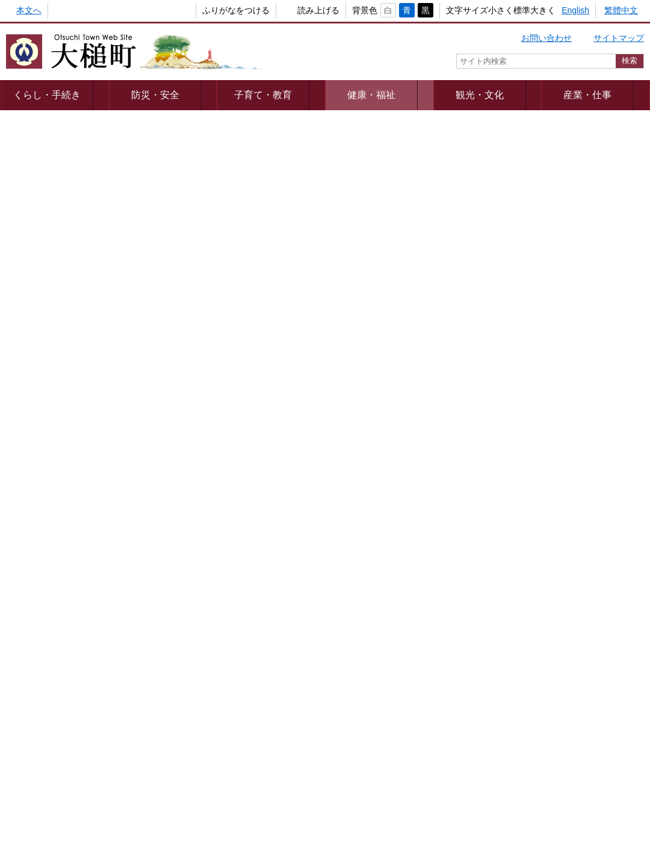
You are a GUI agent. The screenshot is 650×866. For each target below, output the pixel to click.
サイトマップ (618, 38)
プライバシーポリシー (194, 772)
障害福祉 (520, 282)
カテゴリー (512, 636)
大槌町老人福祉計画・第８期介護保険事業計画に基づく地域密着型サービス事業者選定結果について (123, 475)
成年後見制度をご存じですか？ (77, 244)
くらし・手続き (47, 94)
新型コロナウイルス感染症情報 (562, 174)
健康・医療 (524, 196)
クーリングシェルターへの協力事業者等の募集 (338, 361)
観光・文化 (418, 94)
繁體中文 (621, 10)
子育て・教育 (232, 94)
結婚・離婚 (525, 383)
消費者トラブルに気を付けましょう (317, 244)
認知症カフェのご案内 (60, 219)
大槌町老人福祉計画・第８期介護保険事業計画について (355, 467)
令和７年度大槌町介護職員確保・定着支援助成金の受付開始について (355, 327)
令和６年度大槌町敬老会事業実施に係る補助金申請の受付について (355, 394)
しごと (600, 444)
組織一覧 (317, 804)
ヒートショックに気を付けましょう (85, 294)
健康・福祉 (325, 94)
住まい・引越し (525, 505)
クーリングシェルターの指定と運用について (102, 386)
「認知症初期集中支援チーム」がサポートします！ (347, 219)
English (575, 10)
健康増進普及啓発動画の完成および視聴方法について (119, 194)
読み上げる (298, 10)
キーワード (512, 657)
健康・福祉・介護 (525, 566)
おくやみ (600, 566)
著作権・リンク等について (307, 772)
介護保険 (520, 239)
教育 (525, 444)
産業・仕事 (510, 94)
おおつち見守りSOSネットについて (86, 269)
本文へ (29, 10)
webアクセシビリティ (420, 772)
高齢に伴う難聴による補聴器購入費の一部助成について (123, 361)
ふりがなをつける (216, 10)
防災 (600, 505)
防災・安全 (140, 94)
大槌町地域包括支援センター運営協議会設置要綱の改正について (355, 434)
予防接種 (520, 217)
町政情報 (603, 94)
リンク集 (499, 772)
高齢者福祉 (524, 261)
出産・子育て (600, 383)
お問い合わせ (546, 38)
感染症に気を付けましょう (300, 294)
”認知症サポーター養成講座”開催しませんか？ (337, 269)
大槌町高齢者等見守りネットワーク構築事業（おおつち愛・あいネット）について (123, 327)
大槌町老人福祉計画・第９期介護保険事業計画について (123, 427)
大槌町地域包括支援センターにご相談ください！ (342, 194)
